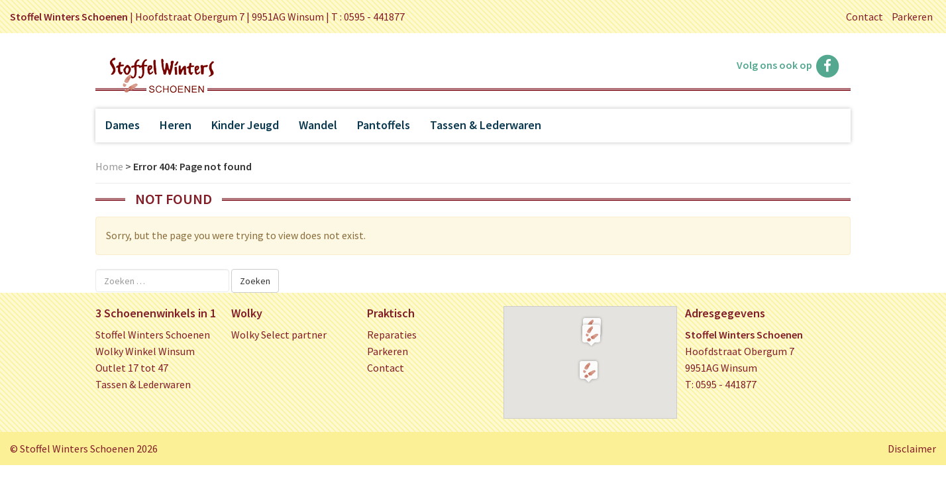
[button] (591, 334)
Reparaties (392, 334)
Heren (175, 124)
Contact (864, 16)
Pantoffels (383, 124)
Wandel (318, 124)
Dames (122, 124)
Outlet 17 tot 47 (131, 367)
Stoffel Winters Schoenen (152, 334)
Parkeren (912, 16)
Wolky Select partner (279, 334)
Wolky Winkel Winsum (145, 351)
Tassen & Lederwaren (485, 124)
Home (109, 166)
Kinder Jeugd (245, 124)
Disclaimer (912, 448)
